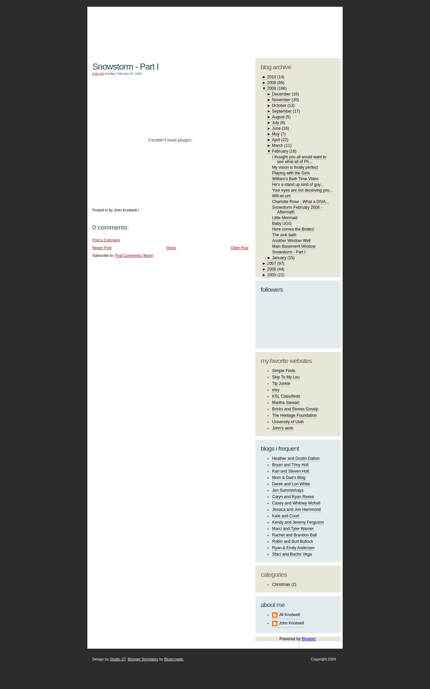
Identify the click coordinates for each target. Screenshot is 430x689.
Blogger (308, 639)
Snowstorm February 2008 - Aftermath (297, 209)
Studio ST (118, 659)
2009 (271, 82)
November (281, 99)
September (282, 111)
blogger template (315, 23)
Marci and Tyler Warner (293, 528)
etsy (276, 390)
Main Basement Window (293, 246)
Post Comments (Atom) (134, 255)
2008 (271, 88)
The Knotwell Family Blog (168, 27)
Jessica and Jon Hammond (296, 509)
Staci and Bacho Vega (292, 554)
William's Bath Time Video (295, 178)
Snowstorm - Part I (125, 67)
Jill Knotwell (289, 614)
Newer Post (102, 248)
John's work (282, 428)
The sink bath (284, 235)
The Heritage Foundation (294, 415)
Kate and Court (285, 516)
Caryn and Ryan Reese (293, 496)
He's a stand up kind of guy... (298, 184)
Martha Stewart (285, 402)
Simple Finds (283, 370)
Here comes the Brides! (293, 229)
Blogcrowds (173, 659)
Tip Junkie (281, 383)
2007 (271, 263)
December (281, 94)
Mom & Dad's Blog (288, 477)
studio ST (288, 29)
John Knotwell (291, 623)
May (276, 134)
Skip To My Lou (286, 377)
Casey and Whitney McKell (296, 503)
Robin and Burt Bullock (292, 541)
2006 (271, 269)
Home (171, 248)
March (277, 145)
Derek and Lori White (291, 484)
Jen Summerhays (287, 490)
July (275, 122)
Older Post (239, 248)
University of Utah (288, 421)
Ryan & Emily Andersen (293, 547)
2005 (271, 275)
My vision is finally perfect (295, 167)
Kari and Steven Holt (290, 471)
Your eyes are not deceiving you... (302, 190)
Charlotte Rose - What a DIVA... (300, 201)
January (279, 257)
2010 (271, 77)
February (280, 151)
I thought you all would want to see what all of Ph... (299, 159)
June (276, 128)
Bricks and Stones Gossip (295, 409)
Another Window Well (291, 240)
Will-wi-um (281, 196)
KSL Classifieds (286, 396)
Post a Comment (106, 240)
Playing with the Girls (291, 173)
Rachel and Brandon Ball (294, 535)
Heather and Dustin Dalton (295, 458)
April (276, 139)
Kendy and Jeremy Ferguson (298, 522)
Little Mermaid (284, 217)
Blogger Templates (143, 659)
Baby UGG (282, 223)
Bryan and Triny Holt (290, 464)
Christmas (281, 584)
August (278, 117)
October (279, 105)
